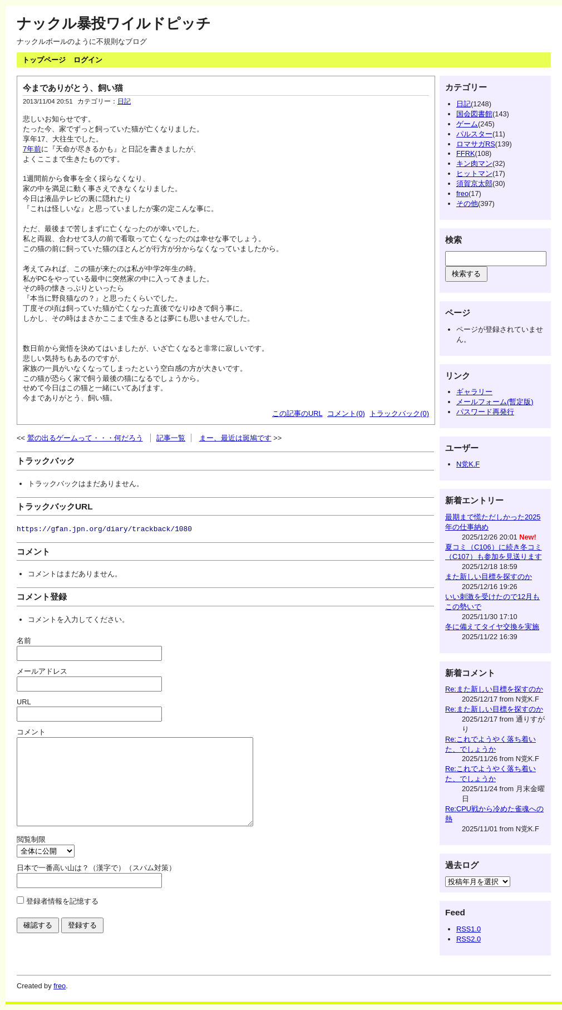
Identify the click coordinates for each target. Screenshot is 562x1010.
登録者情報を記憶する (62, 918)
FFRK (465, 153)
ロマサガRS (475, 144)
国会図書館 (474, 114)
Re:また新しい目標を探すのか (494, 689)
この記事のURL (297, 413)
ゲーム (467, 124)
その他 (467, 203)
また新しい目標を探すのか (488, 576)
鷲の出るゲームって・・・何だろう (85, 438)
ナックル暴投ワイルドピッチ (114, 23)
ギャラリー (474, 392)
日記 (124, 101)
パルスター (474, 134)
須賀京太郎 (474, 183)
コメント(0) (346, 413)
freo (462, 193)
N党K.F (468, 464)
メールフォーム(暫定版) (495, 402)
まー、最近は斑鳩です (235, 438)
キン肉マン (474, 163)
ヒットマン (474, 173)
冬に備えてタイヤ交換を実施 (492, 626)
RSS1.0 (468, 929)
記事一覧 (170, 438)
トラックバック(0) (399, 413)
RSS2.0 (468, 939)
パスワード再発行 (485, 412)
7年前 (32, 149)
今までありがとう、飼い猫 (73, 87)
